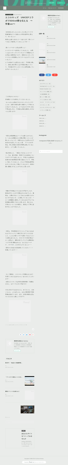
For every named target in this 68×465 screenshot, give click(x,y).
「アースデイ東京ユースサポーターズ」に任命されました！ (21, 377)
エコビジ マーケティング (47, 102)
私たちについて (52, 8)
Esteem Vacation (45, 88)
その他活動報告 (44, 94)
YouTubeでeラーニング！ (47, 86)
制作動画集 (61, 8)
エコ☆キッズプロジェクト (47, 107)
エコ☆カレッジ (44, 104)
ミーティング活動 (45, 110)
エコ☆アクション (45, 83)
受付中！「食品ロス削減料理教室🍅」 (15, 362)
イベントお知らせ (9, 14)
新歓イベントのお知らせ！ (12, 391)
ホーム (44, 8)
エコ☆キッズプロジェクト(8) (21, 324)
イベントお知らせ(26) (9, 324)
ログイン (61, 2)
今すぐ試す (51, 2)
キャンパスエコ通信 (46, 91)
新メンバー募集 (45, 96)
